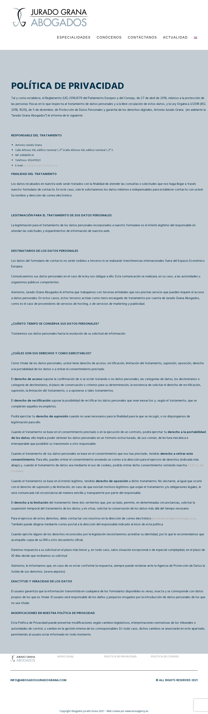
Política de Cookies (165, 656)
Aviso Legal (65, 656)
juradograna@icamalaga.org (41, 165)
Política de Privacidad (120, 656)
